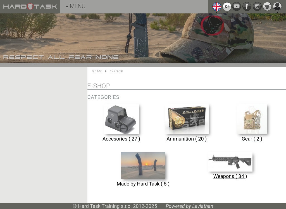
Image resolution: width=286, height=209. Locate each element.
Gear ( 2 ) (252, 139)
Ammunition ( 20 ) (186, 139)
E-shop (116, 71)
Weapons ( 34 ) (230, 176)
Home (97, 71)
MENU (75, 6)
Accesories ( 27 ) (121, 139)
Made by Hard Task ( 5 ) (143, 184)
